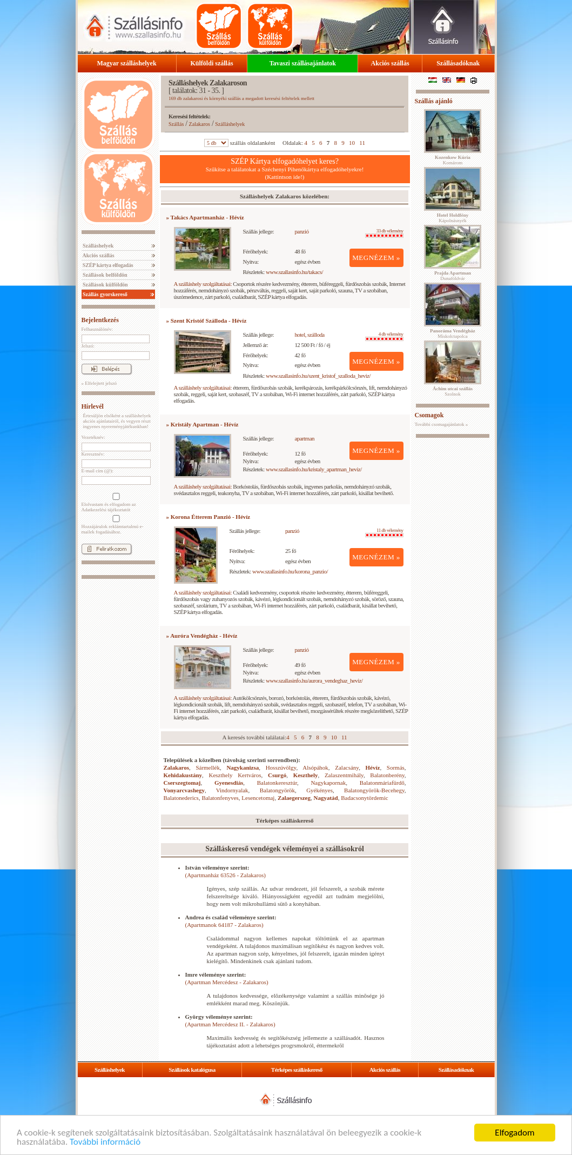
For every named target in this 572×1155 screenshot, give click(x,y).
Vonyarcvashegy (184, 790)
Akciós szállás (390, 63)
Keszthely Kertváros (234, 775)
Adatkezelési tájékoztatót (106, 509)
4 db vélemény (384, 336)
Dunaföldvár (452, 275)
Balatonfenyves (219, 798)
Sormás (396, 767)
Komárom (452, 160)
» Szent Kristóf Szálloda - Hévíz (206, 320)
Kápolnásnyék (453, 217)
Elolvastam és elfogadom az (115, 502)
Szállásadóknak (458, 63)
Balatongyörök (277, 790)
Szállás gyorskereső (104, 294)
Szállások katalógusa (192, 1069)
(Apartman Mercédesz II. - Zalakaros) (230, 1024)
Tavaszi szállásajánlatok (303, 63)
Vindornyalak (232, 790)
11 (362, 142)
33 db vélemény (384, 233)
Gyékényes (319, 790)
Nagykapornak (328, 782)
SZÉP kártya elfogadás (107, 265)
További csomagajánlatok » (441, 424)
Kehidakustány (183, 775)
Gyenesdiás (228, 782)
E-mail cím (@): (97, 470)
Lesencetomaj (257, 798)
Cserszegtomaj (182, 782)
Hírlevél (93, 406)
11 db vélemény (384, 532)
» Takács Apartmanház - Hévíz (205, 217)
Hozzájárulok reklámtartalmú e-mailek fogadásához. (115, 525)
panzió (301, 231)
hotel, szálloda (309, 334)
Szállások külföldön (105, 285)
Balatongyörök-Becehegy (374, 790)
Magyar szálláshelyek (127, 63)
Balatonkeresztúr (277, 782)
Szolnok (453, 391)
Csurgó (277, 775)
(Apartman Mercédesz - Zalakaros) (226, 982)
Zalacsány (347, 767)
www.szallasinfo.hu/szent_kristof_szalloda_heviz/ (318, 375)
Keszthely (305, 775)
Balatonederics (181, 798)
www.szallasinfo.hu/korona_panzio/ (290, 571)
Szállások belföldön (104, 275)
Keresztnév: (93, 454)
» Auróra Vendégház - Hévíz (202, 635)
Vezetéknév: (93, 437)
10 (352, 142)
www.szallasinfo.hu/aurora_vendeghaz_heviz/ (314, 680)
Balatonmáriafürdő (382, 782)
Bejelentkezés (100, 320)
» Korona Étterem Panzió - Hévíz (208, 516)
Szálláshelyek (98, 246)
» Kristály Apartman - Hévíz (202, 424)
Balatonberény (387, 775)
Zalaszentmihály (344, 775)
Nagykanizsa (242, 767)
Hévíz (373, 767)
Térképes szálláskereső (296, 1069)
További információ (105, 1142)
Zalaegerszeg (294, 798)
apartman (304, 438)
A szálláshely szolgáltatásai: (203, 284)
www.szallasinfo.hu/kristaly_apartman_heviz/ (314, 469)
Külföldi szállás (212, 63)
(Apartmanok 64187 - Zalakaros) (224, 925)
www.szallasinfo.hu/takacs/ (294, 272)
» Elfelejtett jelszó (99, 383)
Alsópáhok (315, 767)
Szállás (176, 124)
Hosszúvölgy (281, 767)
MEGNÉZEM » (376, 257)
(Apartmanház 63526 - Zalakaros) (225, 875)
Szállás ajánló (434, 101)
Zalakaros (199, 124)
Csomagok (429, 415)
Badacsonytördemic (364, 798)
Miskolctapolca (452, 333)
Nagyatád (326, 798)
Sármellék (208, 767)
